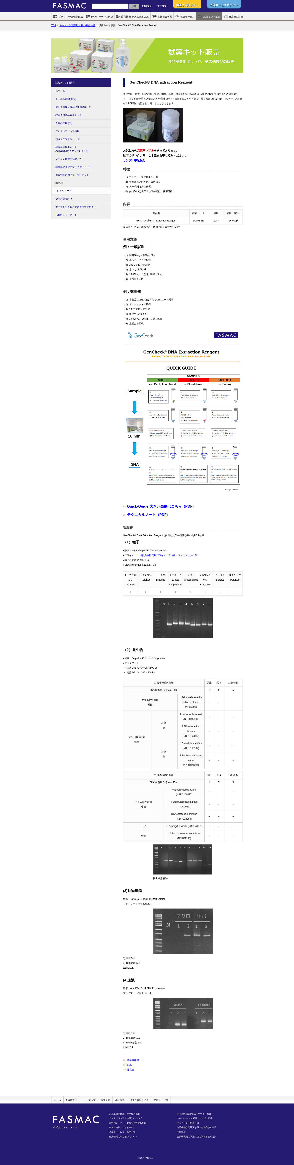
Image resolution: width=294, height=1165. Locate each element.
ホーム (57, 1100)
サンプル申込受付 (134, 160)
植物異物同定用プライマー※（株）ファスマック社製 (168, 555)
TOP (53, 25)
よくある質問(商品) (65, 99)
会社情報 (181, 1132)
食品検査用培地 (63, 123)
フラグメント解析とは (188, 1123)
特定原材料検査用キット (68, 115)
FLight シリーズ (63, 215)
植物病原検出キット (82, 149)
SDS (129, 1065)
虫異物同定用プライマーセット (72, 175)
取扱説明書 (133, 1060)
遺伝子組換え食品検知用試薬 (71, 107)
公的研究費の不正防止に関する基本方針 (196, 1136)
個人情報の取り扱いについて (123, 1136)
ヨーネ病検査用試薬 (66, 158)
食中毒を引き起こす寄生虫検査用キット (77, 207)
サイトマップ (88, 1100)
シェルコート (64, 190)
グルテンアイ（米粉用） (68, 131)
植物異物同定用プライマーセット (73, 167)
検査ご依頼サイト (139, 1100)
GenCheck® (62, 198)
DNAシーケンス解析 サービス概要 (194, 1118)
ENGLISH (71, 1100)
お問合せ (146, 6)
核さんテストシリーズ (67, 139)
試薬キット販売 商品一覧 (122, 1132)
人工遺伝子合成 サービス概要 (124, 1113)
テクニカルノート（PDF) (147, 515)
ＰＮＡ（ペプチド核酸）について (125, 1118)
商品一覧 (60, 91)
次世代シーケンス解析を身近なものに (127, 1123)
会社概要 (162, 6)
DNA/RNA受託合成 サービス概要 (194, 1113)
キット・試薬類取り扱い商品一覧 (77, 25)
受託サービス (161, 1100)
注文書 (130, 1069)
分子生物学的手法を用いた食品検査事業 (196, 1127)
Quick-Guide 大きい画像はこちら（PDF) (160, 506)
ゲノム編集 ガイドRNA (121, 1127)
